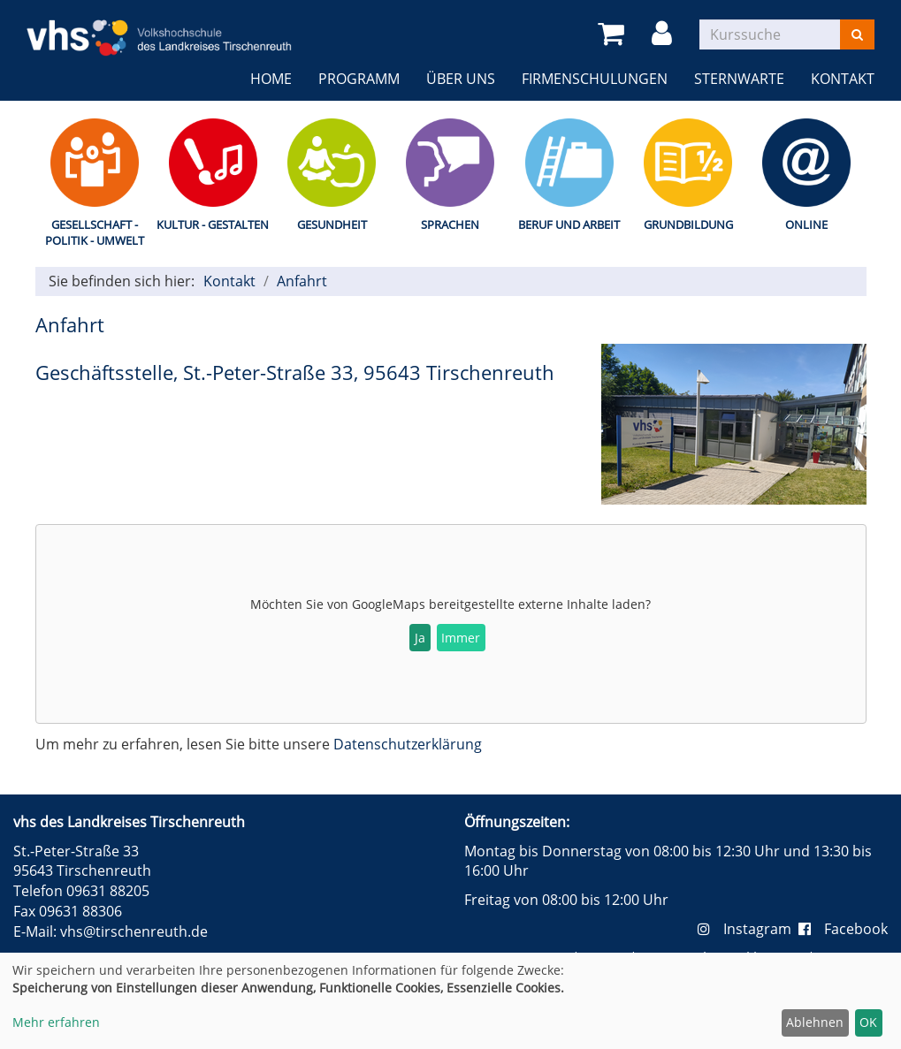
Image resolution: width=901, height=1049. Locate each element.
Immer (460, 637)
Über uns (460, 78)
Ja (420, 637)
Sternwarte (739, 78)
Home (271, 78)
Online (806, 224)
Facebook (843, 929)
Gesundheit (332, 224)
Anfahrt (302, 281)
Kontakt (842, 78)
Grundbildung (688, 224)
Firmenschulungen (595, 78)
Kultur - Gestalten (213, 224)
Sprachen (450, 224)
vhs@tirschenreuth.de (134, 931)
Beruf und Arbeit (569, 224)
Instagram (748, 929)
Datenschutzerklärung (407, 744)
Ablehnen (815, 1022)
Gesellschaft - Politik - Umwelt (94, 233)
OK (868, 1022)
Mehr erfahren (56, 1022)
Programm (359, 78)
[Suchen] (857, 34)
